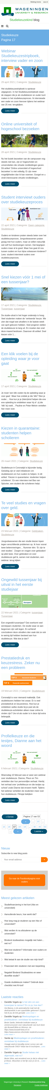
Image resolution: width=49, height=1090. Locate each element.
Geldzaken (37, 531)
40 (40, 827)
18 (19, 827)
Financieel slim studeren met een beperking (24, 966)
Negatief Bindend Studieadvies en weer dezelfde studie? (22, 974)
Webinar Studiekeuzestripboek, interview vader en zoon (22, 56)
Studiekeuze (34, 82)
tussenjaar (19, 308)
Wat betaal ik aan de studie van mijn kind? (23, 959)
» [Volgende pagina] (17, 831)
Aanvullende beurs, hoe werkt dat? (20, 914)
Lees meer (10, 111)
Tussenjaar (7, 308)
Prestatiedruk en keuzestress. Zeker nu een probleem (20, 663)
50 (45, 827)
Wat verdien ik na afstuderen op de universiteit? (20, 932)
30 (34, 827)
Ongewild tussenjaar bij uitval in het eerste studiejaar (21, 584)
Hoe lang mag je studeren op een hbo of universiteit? (23, 922)
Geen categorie (36, 225)
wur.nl (45, 2)
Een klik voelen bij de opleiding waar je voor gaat (20, 359)
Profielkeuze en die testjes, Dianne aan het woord (21, 741)
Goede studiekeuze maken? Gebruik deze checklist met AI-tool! (23, 983)
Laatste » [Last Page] (38, 831)
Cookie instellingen (41, 1085)
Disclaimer (17, 1085)
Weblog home (35, 2)
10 (38, 821)
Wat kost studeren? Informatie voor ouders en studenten (25, 951)
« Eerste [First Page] (10, 817)
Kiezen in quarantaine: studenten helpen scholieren (20, 433)
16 (9, 827)
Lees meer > (31, 1013)
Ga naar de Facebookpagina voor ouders (24, 880)
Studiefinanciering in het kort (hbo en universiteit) (21, 906)
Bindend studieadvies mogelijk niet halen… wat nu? (24, 941)
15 (4, 827)
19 (25, 827)
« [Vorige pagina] (25, 821)
